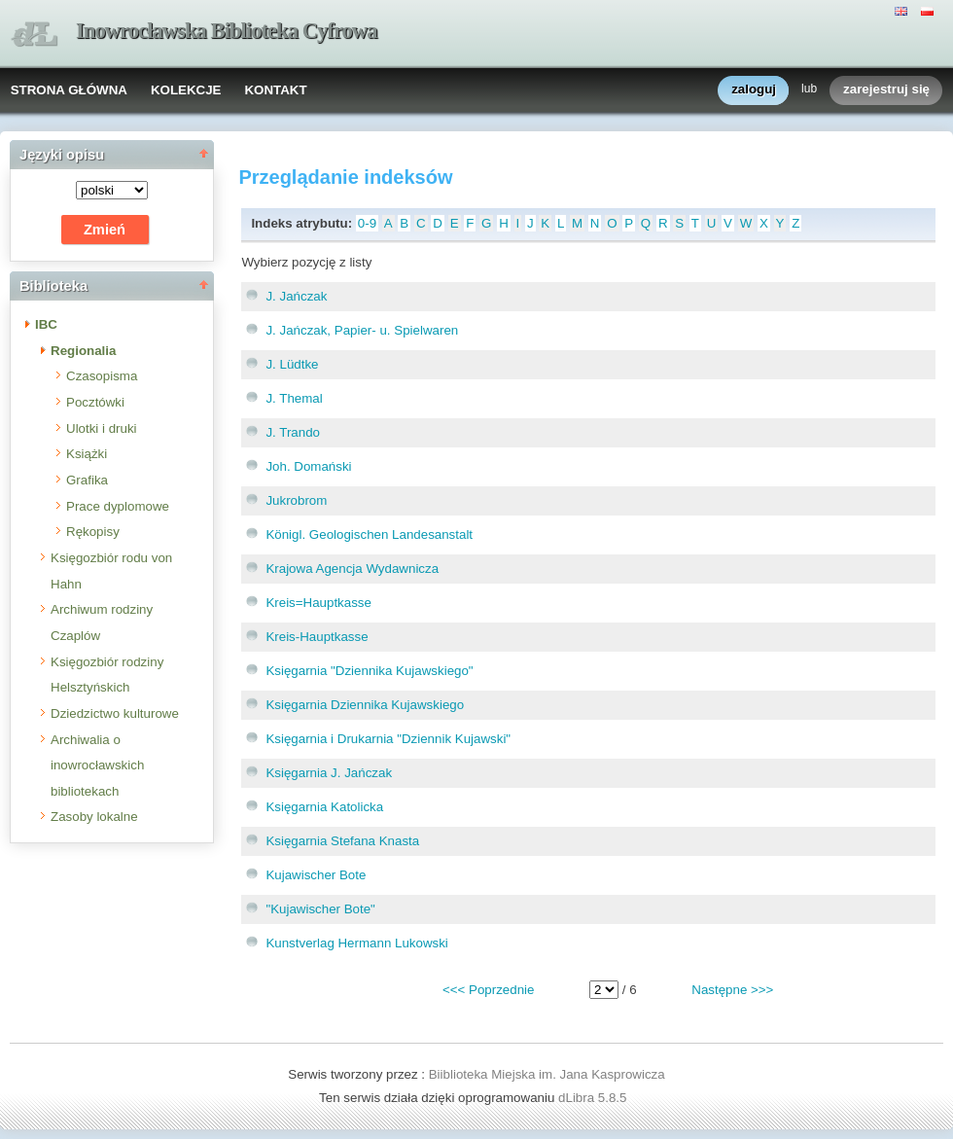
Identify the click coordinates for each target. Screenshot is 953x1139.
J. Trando (292, 432)
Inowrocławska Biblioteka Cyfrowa (226, 30)
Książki (86, 453)
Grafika (87, 480)
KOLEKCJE (186, 90)
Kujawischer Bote (315, 875)
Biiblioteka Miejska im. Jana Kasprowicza (547, 1074)
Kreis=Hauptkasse (318, 602)
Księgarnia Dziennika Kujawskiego (364, 704)
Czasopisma (101, 376)
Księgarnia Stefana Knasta (342, 841)
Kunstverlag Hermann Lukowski (356, 943)
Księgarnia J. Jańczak (328, 772)
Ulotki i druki (101, 428)
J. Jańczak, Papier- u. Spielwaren (361, 330)
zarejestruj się (886, 90)
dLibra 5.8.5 (594, 1097)
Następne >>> (732, 989)
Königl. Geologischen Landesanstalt (369, 534)
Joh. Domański (308, 466)
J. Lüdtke (291, 364)
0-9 (367, 223)
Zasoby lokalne (94, 816)
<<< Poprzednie (488, 989)
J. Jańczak (296, 296)
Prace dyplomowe (117, 506)
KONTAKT (275, 90)
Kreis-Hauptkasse (316, 636)
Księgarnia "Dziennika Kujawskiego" (369, 670)
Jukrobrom (296, 500)
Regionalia (83, 350)
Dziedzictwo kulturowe (115, 713)
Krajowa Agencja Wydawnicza (352, 568)
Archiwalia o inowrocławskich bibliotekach (97, 765)
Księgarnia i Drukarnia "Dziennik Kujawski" (388, 738)
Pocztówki (95, 402)
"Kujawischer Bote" (319, 909)
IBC (46, 324)
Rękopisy (93, 531)
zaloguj (753, 90)
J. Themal (293, 398)
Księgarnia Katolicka (324, 807)
